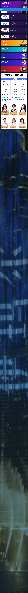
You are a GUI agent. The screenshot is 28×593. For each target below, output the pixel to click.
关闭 (26, 1)
